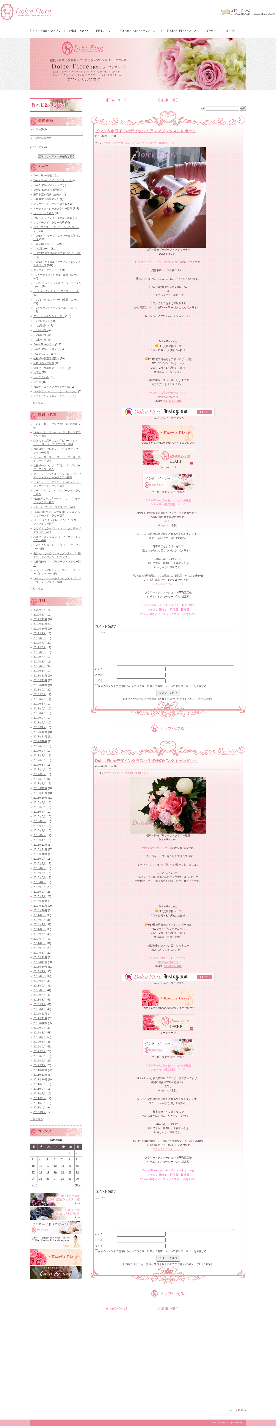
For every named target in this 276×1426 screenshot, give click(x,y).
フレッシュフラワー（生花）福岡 (52, 218)
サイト (99, 680)
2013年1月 (39, 1009)
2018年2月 (39, 722)
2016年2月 (39, 835)
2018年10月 (40, 685)
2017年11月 (40, 736)
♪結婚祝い (40, 325)
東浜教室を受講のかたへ (47, 194)
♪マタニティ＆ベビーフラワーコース (56, 291)
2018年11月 (40, 680)
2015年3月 (39, 886)
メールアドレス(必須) (40, 138)
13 (55, 1165)
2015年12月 (40, 844)
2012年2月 (39, 1060)
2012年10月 (40, 1023)
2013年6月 (39, 985)
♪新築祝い (40, 330)
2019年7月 (39, 642)
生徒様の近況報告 (43, 363)
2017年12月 (40, 732)
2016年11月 (40, 793)
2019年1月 (39, 670)
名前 (98, 668)
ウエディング (41, 353)
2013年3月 (39, 999)
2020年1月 (39, 614)
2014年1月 (39, 952)
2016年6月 (39, 816)
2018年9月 (39, 689)
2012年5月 (39, 1046)
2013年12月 (40, 957)
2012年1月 (39, 1065)
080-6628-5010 (173, 401)
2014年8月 (39, 919)
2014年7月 (39, 924)
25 (40, 1178)
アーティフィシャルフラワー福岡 (52, 208)
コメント (100, 632)
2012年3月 (39, 1056)
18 (40, 1172)
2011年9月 (39, 1084)
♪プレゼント (41, 321)
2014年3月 (39, 943)
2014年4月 (39, 938)
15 (70, 1165)
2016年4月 (39, 826)
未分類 (37, 381)
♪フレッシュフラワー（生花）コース (56, 299)
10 (33, 1165)
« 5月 (35, 1185)
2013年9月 (39, 971)
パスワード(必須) (38, 147)
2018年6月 (39, 703)
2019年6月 (39, 647)
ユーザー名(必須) (38, 129)
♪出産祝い (40, 339)
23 (77, 1172)
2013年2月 (39, 1004)
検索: (203, 108)
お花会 (37, 372)
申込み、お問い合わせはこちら (168, 392)
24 (33, 1178)
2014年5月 (39, 933)
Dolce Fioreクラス (139, 773)
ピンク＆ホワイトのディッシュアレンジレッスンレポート (145, 131)
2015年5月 (39, 877)
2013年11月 (40, 962)
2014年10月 (40, 910)
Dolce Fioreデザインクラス (156, 847)
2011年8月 (39, 1088)
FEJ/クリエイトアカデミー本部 (51, 386)
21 (62, 1172)
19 (47, 1172)
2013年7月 (39, 980)
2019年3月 (39, 661)
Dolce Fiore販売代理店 (46, 189)
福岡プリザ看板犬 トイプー (50, 367)
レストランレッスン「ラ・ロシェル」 (55, 391)
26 (47, 1178)
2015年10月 (40, 854)
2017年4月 (39, 769)
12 (47, 1165)
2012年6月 (39, 1041)
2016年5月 (39, 821)
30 (77, 1178)
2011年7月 (39, 1093)
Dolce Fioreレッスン (45, 349)
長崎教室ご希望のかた (46, 199)
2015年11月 (40, 849)
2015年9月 (39, 858)
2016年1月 (39, 840)
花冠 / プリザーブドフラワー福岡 (54, 507)
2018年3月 (39, 717)
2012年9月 (39, 1027)
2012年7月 (39, 1037)
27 (55, 1178)
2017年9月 (39, 746)
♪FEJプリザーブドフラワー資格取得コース (152, 143)
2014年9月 (39, 915)
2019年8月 (39, 638)
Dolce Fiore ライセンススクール (52, 180)
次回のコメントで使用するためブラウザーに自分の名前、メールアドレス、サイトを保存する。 (153, 686)
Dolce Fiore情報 (42, 175)
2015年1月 (39, 896)
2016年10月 (40, 797)
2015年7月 (39, 868)
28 (62, 1178)
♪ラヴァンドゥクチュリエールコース (56, 307)
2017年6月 (39, 760)
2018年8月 (39, 694)
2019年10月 (40, 628)
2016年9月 (39, 802)
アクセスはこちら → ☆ (168, 584)
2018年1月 (39, 727)
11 (40, 1165)
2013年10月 (40, 966)
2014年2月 (39, 947)
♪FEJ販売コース (44, 243)
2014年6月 (39, 929)
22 (70, 1172)
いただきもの (41, 377)
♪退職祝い (40, 335)
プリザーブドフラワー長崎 (48, 222)
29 (70, 1178)
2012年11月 (40, 1018)
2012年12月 (40, 1013)
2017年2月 (39, 779)
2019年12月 (40, 619)
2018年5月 (39, 708)
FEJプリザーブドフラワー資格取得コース (157, 261)
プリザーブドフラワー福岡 (117, 143)
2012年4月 (39, 1051)
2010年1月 (39, 1112)
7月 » (77, 1185)
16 (77, 1165)
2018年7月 (39, 699)
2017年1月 (39, 783)
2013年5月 (39, 990)
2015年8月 (39, 863)
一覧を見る (36, 402)
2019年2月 (39, 666)
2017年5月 (39, 764)
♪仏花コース (41, 248)
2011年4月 (39, 1107)
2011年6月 (39, 1098)
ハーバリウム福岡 (43, 213)
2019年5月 (39, 652)
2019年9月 (39, 633)
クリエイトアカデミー (46, 269)
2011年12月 (40, 1070)
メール (100, 674)
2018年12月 (40, 675)
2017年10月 (40, 741)
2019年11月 (40, 623)
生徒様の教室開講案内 (46, 358)
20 (55, 1172)
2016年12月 (40, 788)
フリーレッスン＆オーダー (48, 316)
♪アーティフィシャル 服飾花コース (56, 274)
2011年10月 (40, 1079)
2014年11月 (40, 905)
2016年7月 (39, 811)
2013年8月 (39, 976)
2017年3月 (39, 774)
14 (62, 1165)
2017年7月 (39, 755)
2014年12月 (40, 900)
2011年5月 (39, 1103)
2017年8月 (39, 750)
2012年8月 (39, 1032)
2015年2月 (39, 891)
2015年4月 (39, 882)
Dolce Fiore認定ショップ (47, 185)
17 (33, 1172)
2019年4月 (39, 656)
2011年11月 (40, 1074)
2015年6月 (39, 872)
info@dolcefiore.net (168, 397)
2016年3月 (39, 830)
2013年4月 (39, 994)
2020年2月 (39, 609)
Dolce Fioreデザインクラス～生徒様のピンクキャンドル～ (146, 761)
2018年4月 (39, 713)
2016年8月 (39, 807)
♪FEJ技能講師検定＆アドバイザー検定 (57, 253)
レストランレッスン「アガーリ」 (52, 395)
